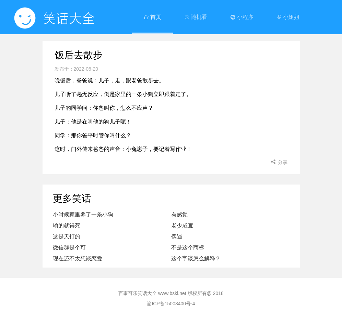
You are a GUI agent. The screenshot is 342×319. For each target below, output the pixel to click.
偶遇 (176, 236)
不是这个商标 (187, 247)
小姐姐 (288, 17)
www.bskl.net (172, 293)
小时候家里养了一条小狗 (83, 214)
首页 (152, 17)
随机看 (196, 17)
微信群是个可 (69, 247)
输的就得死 (66, 225)
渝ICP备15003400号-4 (171, 303)
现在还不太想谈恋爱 (77, 258)
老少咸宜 (182, 225)
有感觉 (179, 214)
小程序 (242, 17)
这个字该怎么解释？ (196, 258)
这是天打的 (66, 236)
